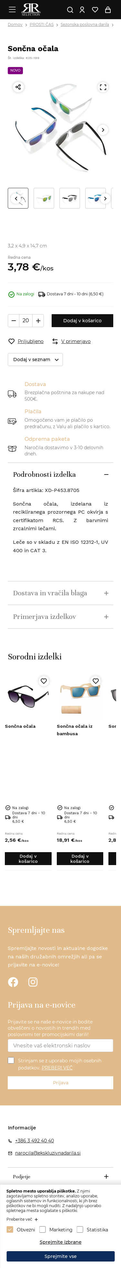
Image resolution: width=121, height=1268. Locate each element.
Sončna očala (20, 726)
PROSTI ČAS (42, 24)
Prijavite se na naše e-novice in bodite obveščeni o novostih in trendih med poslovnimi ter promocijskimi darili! (50, 1028)
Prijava (60, 1083)
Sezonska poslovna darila (85, 24)
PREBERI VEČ (57, 1068)
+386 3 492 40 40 (34, 1141)
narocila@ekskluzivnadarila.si (48, 1153)
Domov (15, 24)
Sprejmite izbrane (61, 1242)
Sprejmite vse (61, 1256)
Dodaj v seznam (38, 359)
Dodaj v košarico (82, 321)
